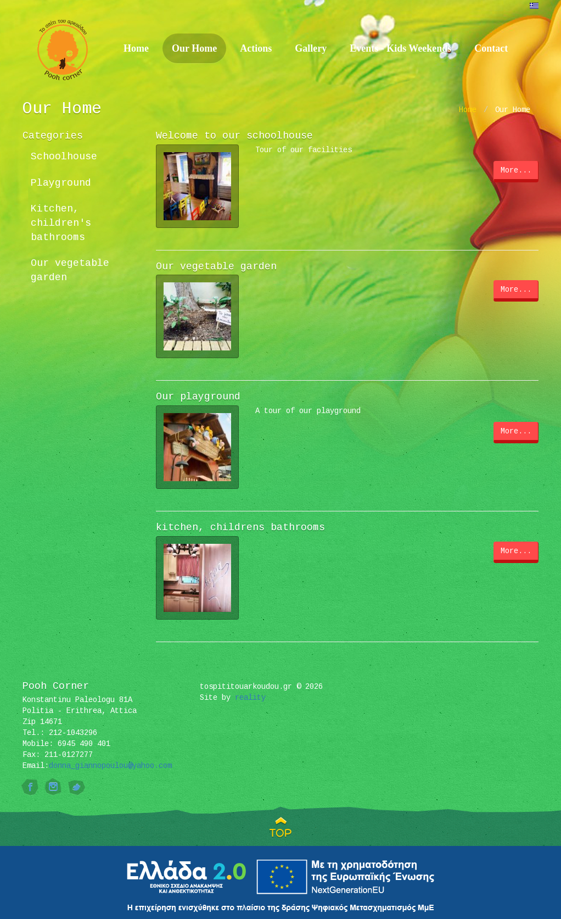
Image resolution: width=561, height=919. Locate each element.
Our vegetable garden (70, 270)
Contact (491, 48)
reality (250, 697)
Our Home (194, 48)
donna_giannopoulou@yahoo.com (110, 765)
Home (136, 48)
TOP (281, 832)
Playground (61, 182)
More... (516, 170)
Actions (256, 48)
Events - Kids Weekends (400, 48)
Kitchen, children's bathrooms (61, 222)
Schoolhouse (64, 156)
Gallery (311, 48)
